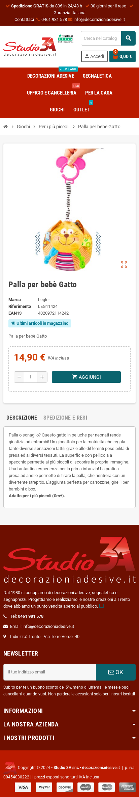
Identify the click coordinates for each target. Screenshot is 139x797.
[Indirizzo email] (49, 672)
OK (115, 672)
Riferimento (19, 306)
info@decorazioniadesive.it (99, 19)
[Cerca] (108, 38)
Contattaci (24, 19)
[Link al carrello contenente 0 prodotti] (122, 56)
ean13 (15, 313)
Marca (14, 299)
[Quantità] (30, 377)
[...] (101, 606)
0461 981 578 (54, 19)
